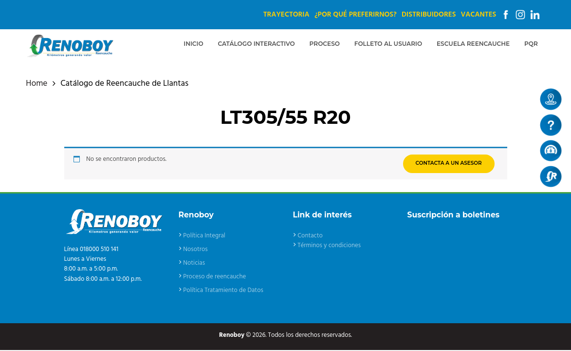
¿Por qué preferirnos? (355, 14)
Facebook (506, 15)
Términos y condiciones (329, 245)
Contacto (310, 236)
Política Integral (204, 236)
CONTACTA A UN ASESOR (449, 163)
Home (36, 84)
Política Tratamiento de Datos (223, 290)
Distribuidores (429, 14)
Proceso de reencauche (214, 277)
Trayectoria (286, 14)
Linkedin (535, 15)
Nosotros (195, 249)
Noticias (194, 263)
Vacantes (478, 14)
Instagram (520, 15)
